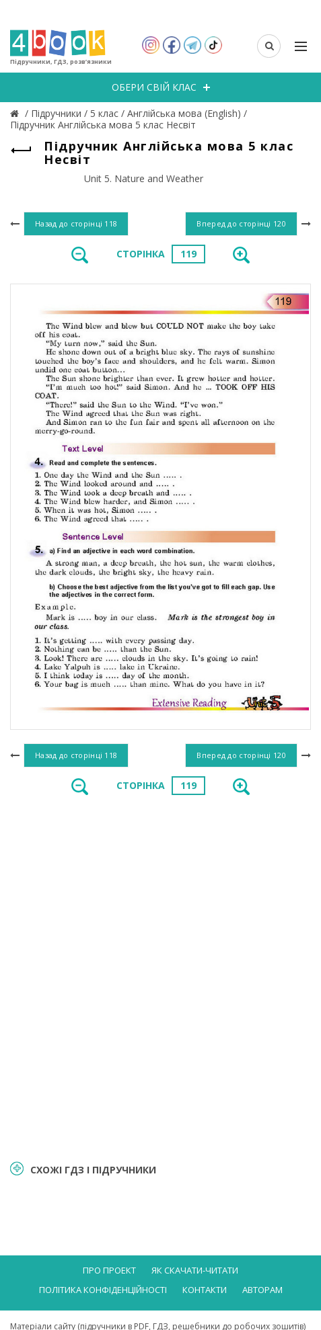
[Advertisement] (160, 977)
